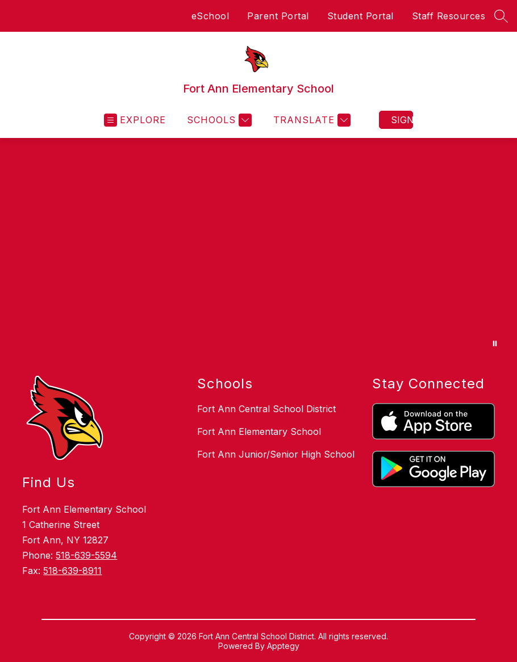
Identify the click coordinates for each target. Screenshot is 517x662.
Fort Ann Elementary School (259, 431)
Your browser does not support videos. (258, 248)
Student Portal (360, 16)
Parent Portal (278, 16)
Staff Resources (449, 16)
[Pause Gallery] (495, 343)
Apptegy (283, 646)
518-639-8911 (72, 570)
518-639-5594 (86, 555)
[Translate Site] (310, 120)
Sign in (402, 119)
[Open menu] (135, 120)
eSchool (210, 16)
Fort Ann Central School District (266, 408)
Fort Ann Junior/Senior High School (276, 454)
